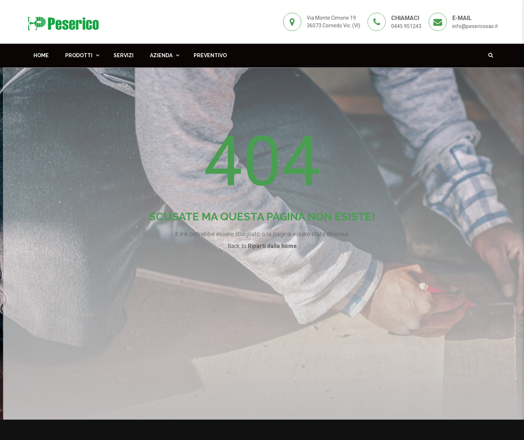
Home (41, 55)
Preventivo (210, 55)
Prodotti (78, 55)
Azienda (161, 55)
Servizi (124, 55)
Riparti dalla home (272, 246)
